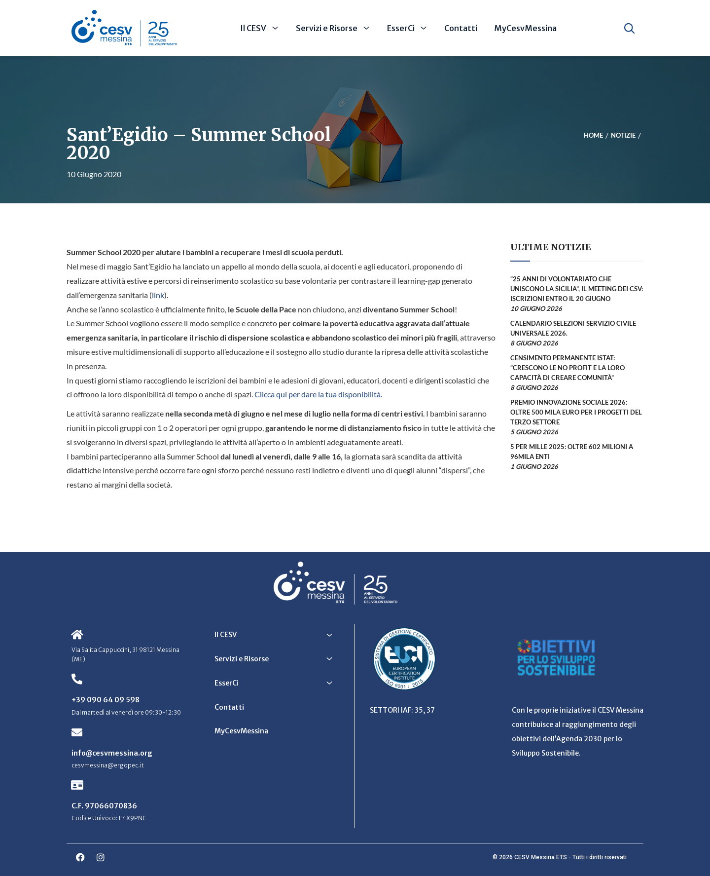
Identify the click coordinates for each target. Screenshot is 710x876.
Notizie (623, 136)
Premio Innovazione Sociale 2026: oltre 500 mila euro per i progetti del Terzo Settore (576, 412)
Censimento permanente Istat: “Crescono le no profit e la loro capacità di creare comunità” (567, 367)
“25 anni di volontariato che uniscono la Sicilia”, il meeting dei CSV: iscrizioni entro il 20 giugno (576, 289)
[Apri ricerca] (629, 28)
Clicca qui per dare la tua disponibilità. (318, 394)
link (158, 295)
